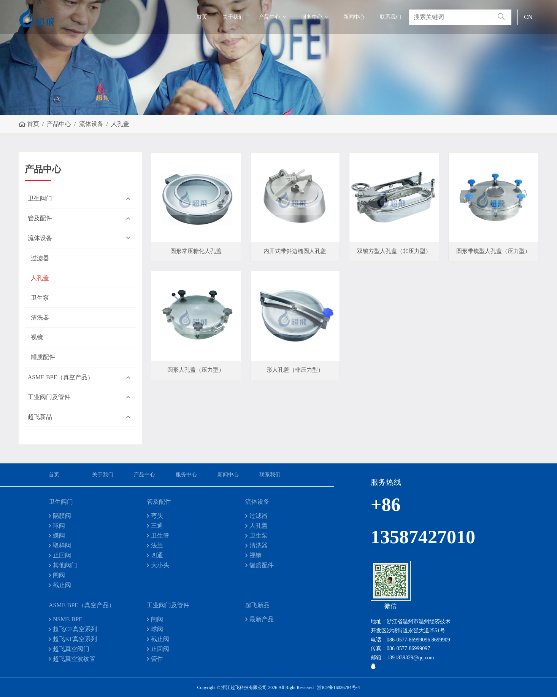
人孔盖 (40, 278)
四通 (157, 555)
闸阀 (59, 575)
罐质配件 (43, 357)
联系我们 (390, 17)
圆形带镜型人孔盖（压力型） (493, 251)
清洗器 (40, 317)
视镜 (37, 337)
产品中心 (269, 17)
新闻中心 (354, 17)
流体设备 (40, 238)
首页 (202, 17)
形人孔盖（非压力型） (295, 370)
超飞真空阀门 (71, 649)
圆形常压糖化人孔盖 (196, 251)
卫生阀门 (40, 198)
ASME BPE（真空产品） (61, 377)
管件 (157, 659)
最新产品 (261, 619)
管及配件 (40, 218)
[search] (501, 17)
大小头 (160, 565)
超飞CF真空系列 (75, 629)
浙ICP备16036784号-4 (338, 687)
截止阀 (62, 585)
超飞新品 (40, 417)
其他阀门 (65, 565)
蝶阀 (59, 535)
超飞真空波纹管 (74, 659)
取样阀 (62, 545)
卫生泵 (40, 297)
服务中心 (311, 17)
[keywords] (450, 17)
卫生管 (160, 535)
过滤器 (40, 258)
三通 (157, 525)
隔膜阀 (62, 515)
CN (528, 17)
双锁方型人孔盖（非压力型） (394, 251)
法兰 (157, 545)
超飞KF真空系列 (75, 639)
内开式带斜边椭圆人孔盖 (294, 251)
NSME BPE (68, 619)
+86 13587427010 (400, 520)
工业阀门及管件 (49, 397)
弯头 (157, 515)
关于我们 (233, 17)
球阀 (59, 525)
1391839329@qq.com (410, 657)
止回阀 (62, 555)
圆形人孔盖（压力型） (195, 370)
